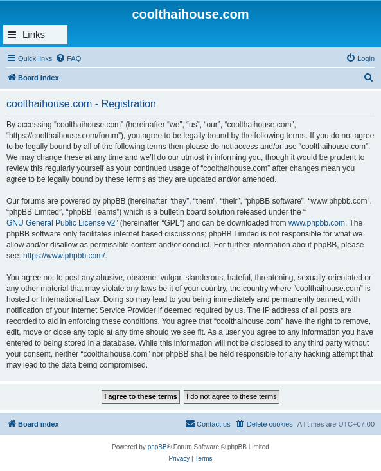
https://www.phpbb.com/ (64, 255)
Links (33, 34)
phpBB (157, 446)
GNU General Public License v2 (60, 222)
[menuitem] (68, 58)
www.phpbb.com (316, 222)
